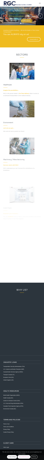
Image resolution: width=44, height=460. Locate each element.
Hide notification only (24, 456)
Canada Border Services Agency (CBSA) (13, 372)
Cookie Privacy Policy (8, 432)
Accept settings (12, 456)
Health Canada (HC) (8, 398)
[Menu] (40, 3)
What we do (26, 20)
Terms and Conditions (8, 426)
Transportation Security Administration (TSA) (14, 366)
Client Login (6, 447)
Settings (34, 456)
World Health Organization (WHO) (11, 395)
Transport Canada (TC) (8, 374)
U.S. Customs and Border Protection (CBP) (13, 369)
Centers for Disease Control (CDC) (11, 400)
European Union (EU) (8, 377)
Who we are (13, 20)
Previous (3, 15)
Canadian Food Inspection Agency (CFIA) (13, 406)
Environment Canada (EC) (9, 408)
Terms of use (6, 424)
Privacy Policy (6, 429)
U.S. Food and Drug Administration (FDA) (13, 403)
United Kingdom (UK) (8, 380)
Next (40, 15)
